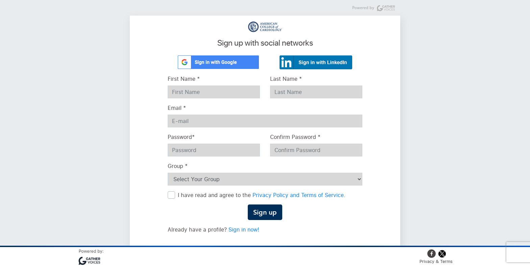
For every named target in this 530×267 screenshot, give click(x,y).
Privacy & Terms (436, 261)
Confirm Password (295, 137)
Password (181, 137)
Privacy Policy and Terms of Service (298, 195)
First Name (184, 78)
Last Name (286, 78)
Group (178, 166)
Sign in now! (243, 229)
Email (177, 108)
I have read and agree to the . (261, 195)
